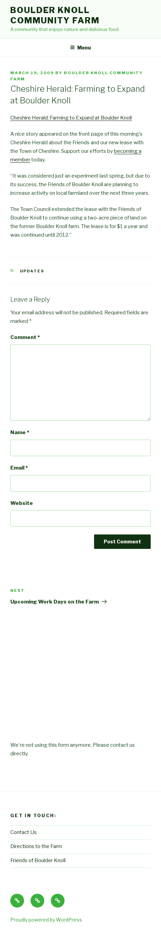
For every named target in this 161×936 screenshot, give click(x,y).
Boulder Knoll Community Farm (55, 15)
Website (21, 503)
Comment (25, 337)
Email (19, 468)
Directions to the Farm (36, 846)
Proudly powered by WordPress (46, 920)
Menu (80, 47)
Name (19, 432)
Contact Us (23, 832)
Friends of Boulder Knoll (38, 860)
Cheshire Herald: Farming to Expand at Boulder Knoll (71, 118)
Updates (32, 271)
